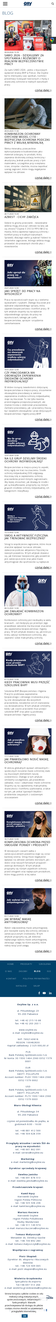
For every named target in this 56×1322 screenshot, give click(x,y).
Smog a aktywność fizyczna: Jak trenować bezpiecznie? (26, 535)
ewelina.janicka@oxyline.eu (32, 1180)
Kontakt (11, 978)
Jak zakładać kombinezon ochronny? (24, 611)
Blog (37, 971)
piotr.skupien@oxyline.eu (32, 1268)
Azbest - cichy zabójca (21, 216)
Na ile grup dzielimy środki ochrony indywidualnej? (25, 458)
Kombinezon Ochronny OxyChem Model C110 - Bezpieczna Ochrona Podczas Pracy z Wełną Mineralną (27, 137)
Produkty (26, 964)
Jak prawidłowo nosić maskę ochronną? (26, 759)
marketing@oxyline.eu (32, 1162)
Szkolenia (45, 964)
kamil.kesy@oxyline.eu (32, 1206)
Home (10, 964)
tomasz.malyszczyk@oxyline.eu (32, 1243)
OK (24, 1315)
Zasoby (23, 971)
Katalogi (21, 985)
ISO (49, 971)
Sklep (36, 985)
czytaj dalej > (43, 90)
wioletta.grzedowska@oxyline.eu (32, 1287)
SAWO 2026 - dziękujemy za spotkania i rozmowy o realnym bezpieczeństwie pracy (24, 58)
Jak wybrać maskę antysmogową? (17, 919)
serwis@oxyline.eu (32, 1152)
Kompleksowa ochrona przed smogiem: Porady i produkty (27, 842)
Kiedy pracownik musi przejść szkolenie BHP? (27, 682)
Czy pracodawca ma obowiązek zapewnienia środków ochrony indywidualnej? (22, 375)
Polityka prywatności (36, 978)
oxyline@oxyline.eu (32, 1032)
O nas (8, 971)
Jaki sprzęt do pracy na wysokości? (22, 291)
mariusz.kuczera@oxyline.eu (32, 1228)
